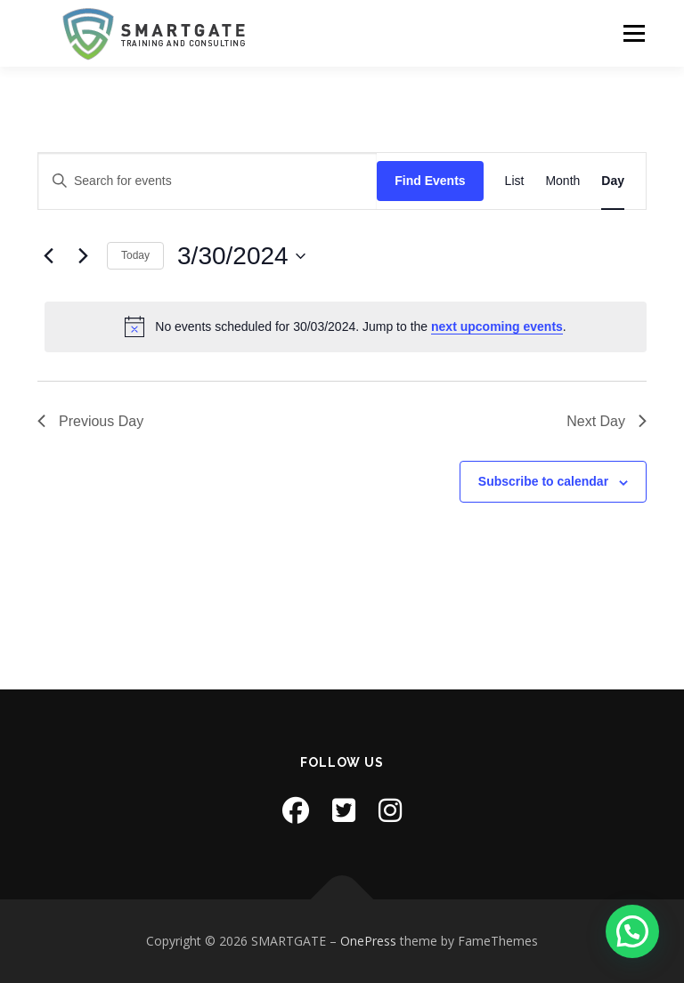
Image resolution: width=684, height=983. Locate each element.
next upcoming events (497, 326)
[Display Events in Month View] (562, 181)
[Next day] (83, 256)
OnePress (368, 940)
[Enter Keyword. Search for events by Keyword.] (207, 181)
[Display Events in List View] (515, 181)
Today (135, 255)
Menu (633, 33)
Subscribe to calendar (543, 481)
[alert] (346, 326)
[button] (632, 931)
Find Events (430, 180)
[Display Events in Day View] (612, 181)
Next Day (606, 421)
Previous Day (90, 421)
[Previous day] (48, 256)
